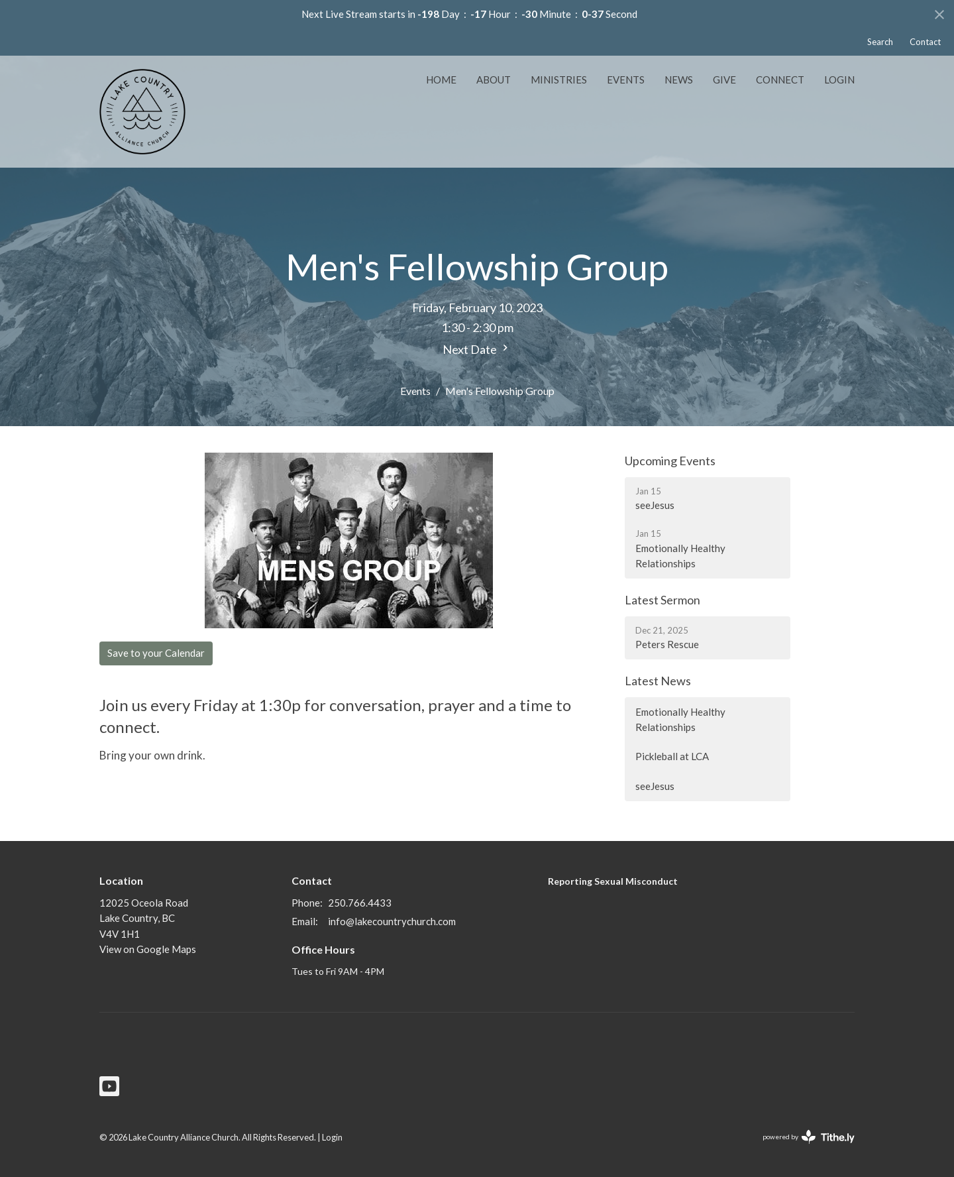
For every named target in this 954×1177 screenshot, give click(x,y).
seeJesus (654, 786)
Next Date (477, 349)
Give (724, 79)
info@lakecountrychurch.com (392, 921)
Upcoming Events (670, 460)
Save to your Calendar (156, 653)
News (678, 79)
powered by (809, 1137)
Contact (925, 41)
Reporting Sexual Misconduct (613, 881)
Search (880, 41)
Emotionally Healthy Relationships (680, 719)
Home (441, 79)
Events (626, 79)
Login (839, 79)
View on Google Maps (147, 949)
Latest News (658, 680)
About (493, 79)
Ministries (559, 79)
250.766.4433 (360, 903)
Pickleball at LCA (672, 756)
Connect (780, 79)
